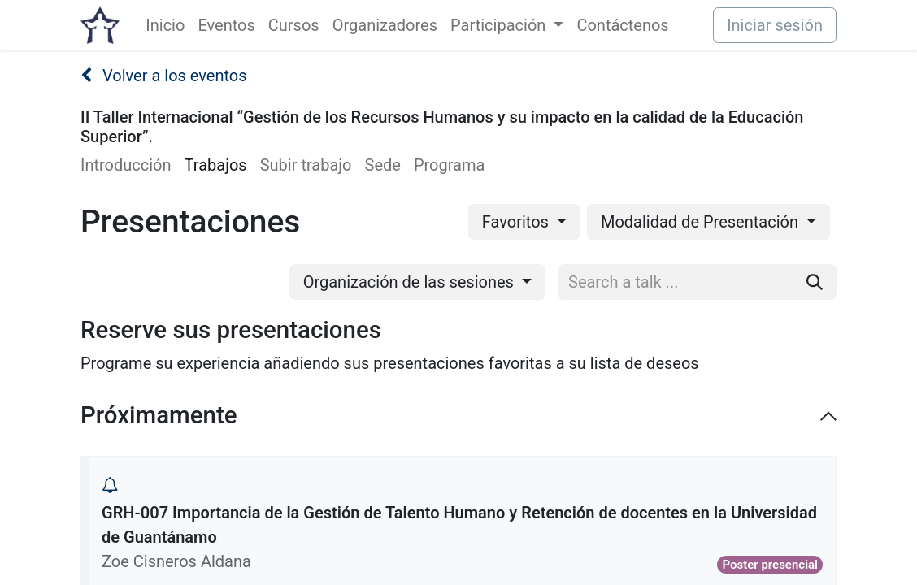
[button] (110, 485)
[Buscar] (815, 282)
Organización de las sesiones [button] (410, 282)
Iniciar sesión (775, 25)
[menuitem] (165, 25)
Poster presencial (770, 564)
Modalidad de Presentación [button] (701, 222)
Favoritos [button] (517, 222)
